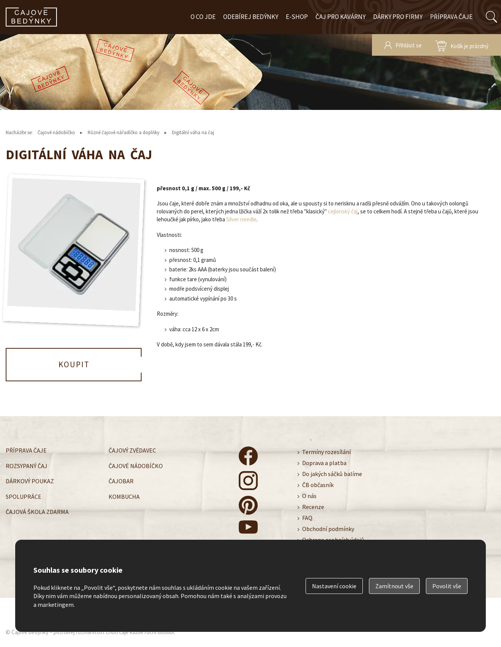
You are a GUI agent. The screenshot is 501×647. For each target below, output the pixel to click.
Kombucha (124, 496)
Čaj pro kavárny (340, 17)
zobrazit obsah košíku (462, 45)
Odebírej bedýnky (250, 17)
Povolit (446, 586)
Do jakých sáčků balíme (332, 474)
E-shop (297, 17)
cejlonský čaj (343, 211)
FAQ (307, 518)
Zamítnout (394, 586)
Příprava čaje (451, 17)
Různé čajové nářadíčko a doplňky (123, 132)
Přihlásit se (408, 45)
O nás (309, 496)
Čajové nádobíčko (56, 132)
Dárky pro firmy (397, 17)
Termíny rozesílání (326, 452)
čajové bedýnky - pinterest (248, 505)
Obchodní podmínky (328, 529)
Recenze (313, 507)
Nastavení (334, 586)
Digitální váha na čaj (193, 132)
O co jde (203, 17)
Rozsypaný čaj (26, 465)
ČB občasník (318, 485)
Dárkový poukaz (30, 481)
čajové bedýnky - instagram (248, 480)
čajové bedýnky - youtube (248, 529)
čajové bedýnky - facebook (248, 455)
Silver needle (241, 219)
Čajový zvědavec (132, 450)
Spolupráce (23, 496)
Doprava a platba (324, 463)
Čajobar (121, 481)
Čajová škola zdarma (37, 511)
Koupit (74, 364)
